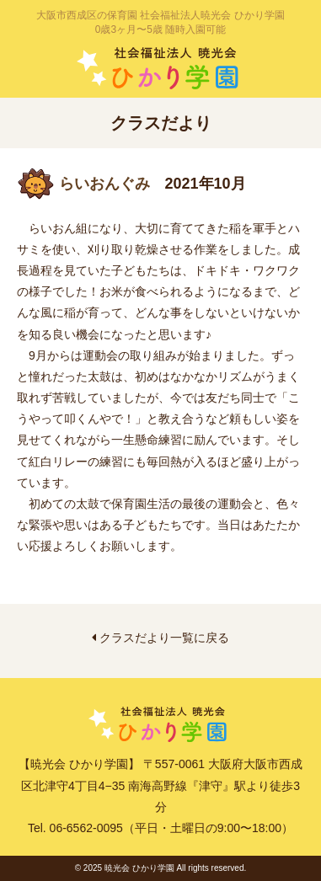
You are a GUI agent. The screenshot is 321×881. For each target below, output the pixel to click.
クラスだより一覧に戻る (160, 637)
